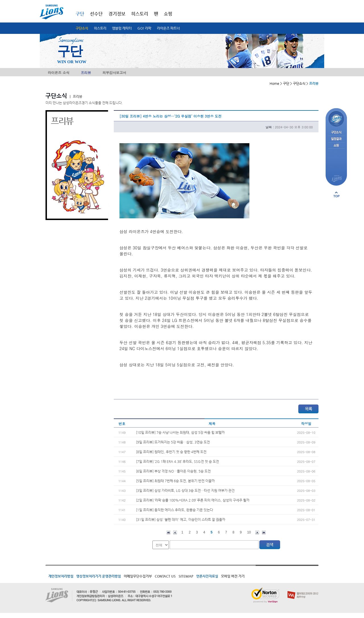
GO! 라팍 (144, 28)
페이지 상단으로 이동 (336, 194)
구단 (80, 14)
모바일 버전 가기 (233, 576)
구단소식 (82, 28)
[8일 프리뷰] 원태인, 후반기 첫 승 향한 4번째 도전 (171, 452)
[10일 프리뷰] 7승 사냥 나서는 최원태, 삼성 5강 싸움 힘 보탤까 (180, 432)
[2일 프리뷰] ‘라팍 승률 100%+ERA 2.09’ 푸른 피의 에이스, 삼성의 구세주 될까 (192, 500)
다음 (257, 532)
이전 (175, 532)
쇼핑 (168, 14)
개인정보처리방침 (60, 576)
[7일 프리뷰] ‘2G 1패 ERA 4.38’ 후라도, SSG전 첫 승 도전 (177, 461)
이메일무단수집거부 (138, 576)
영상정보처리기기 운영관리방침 (98, 576)
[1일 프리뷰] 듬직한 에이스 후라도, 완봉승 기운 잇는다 (174, 510)
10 (249, 532)
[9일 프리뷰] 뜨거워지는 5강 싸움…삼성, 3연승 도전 (173, 442)
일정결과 (336, 139)
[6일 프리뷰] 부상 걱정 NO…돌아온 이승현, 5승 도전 (173, 471)
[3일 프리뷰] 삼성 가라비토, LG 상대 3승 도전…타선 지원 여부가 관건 (185, 490)
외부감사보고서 (114, 72)
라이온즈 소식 (58, 72)
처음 (168, 532)
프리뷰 (86, 72)
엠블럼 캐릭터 (122, 28)
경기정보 (116, 14)
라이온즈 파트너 (168, 28)
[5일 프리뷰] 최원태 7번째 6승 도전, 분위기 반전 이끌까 (175, 481)
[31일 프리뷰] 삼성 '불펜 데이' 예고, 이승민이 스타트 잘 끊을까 (180, 519)
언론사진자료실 (207, 576)
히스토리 (100, 28)
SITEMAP (186, 576)
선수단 (96, 14)
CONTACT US (165, 576)
